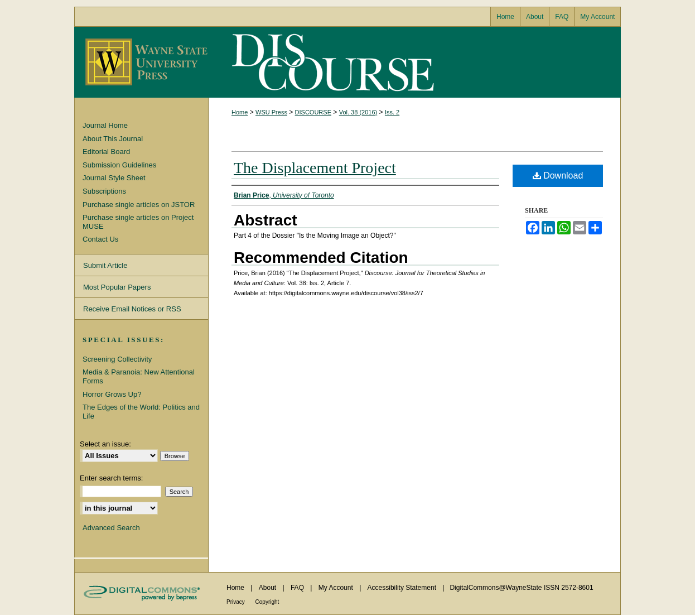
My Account (336, 588)
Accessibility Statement (403, 588)
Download (558, 175)
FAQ (298, 588)
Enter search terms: (111, 478)
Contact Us (100, 239)
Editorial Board (106, 151)
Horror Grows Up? (112, 394)
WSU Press (271, 112)
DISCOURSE (313, 112)
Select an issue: (105, 444)
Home (239, 112)
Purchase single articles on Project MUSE (138, 221)
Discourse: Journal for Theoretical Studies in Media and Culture (330, 62)
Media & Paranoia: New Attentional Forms (139, 376)
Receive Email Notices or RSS (132, 309)
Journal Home (105, 125)
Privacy (236, 602)
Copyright (267, 602)
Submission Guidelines (119, 165)
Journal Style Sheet (114, 178)
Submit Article (105, 265)
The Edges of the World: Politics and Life (141, 411)
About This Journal (113, 138)
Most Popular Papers (117, 287)
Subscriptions (104, 191)
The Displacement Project (315, 167)
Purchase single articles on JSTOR (139, 204)
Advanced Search (111, 527)
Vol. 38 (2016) (358, 112)
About (268, 588)
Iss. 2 (392, 112)
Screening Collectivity (117, 359)
